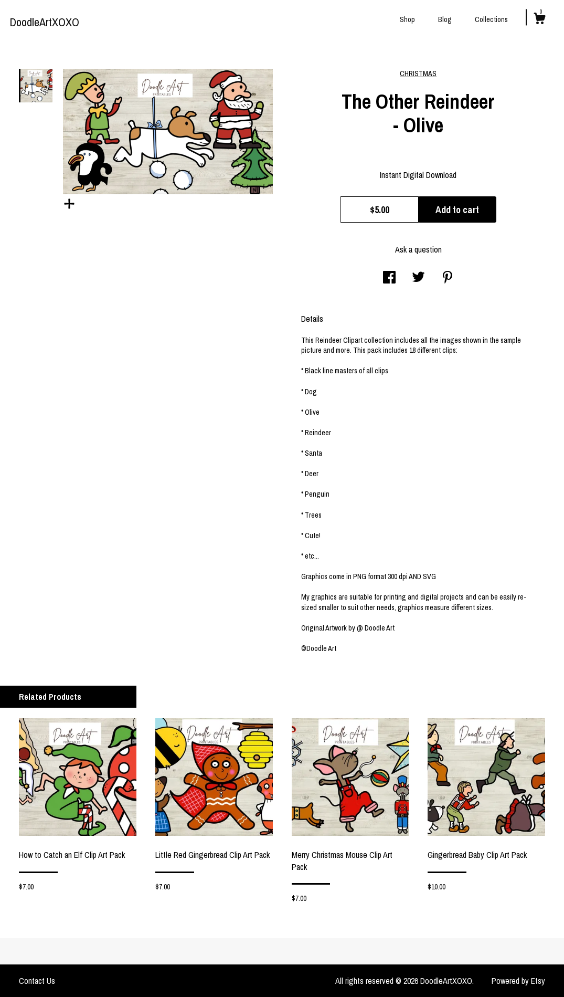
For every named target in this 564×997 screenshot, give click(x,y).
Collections (491, 19)
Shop (407, 19)
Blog (445, 19)
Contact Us (37, 980)
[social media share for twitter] (418, 278)
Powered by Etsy (518, 980)
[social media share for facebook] (389, 278)
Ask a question (418, 249)
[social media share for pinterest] (447, 278)
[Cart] (539, 20)
